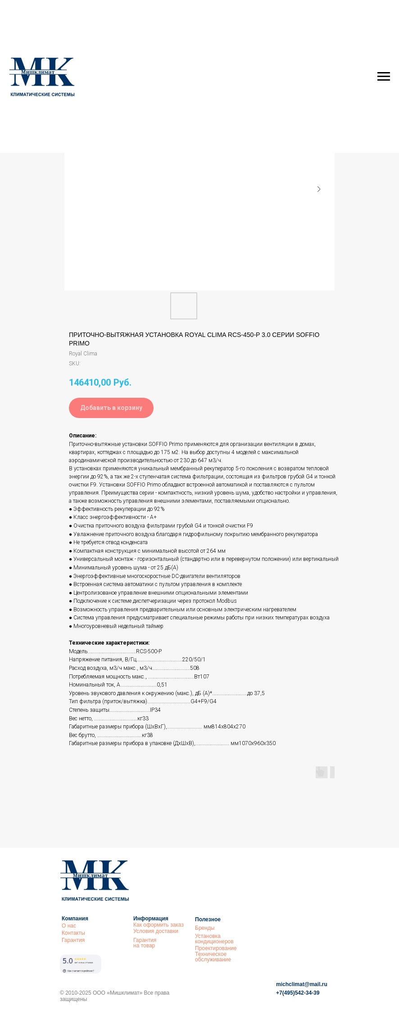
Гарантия (73, 940)
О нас (69, 926)
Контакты (73, 933)
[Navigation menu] (383, 76)
